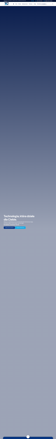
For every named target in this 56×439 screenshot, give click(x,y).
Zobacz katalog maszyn (9, 227)
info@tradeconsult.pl (48, 0)
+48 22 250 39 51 (39, 0)
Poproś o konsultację (20, 227)
